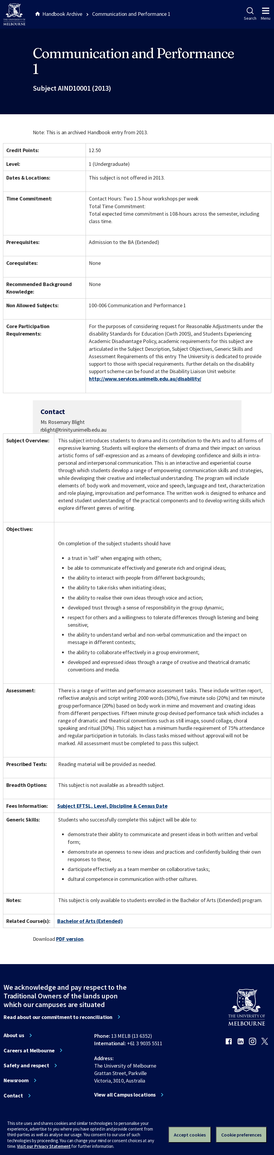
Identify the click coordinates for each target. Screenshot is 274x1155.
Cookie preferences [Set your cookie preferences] (241, 1135)
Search (250, 14)
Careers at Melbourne (29, 1050)
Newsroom (16, 1080)
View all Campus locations (125, 1094)
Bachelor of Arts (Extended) (90, 921)
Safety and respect (26, 1065)
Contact (13, 1095)
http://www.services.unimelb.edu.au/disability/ (145, 378)
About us (14, 1035)
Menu (265, 14)
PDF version (69, 938)
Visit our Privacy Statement (43, 1146)
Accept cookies (190, 1135)
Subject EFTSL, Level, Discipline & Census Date (112, 805)
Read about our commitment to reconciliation (58, 1017)
